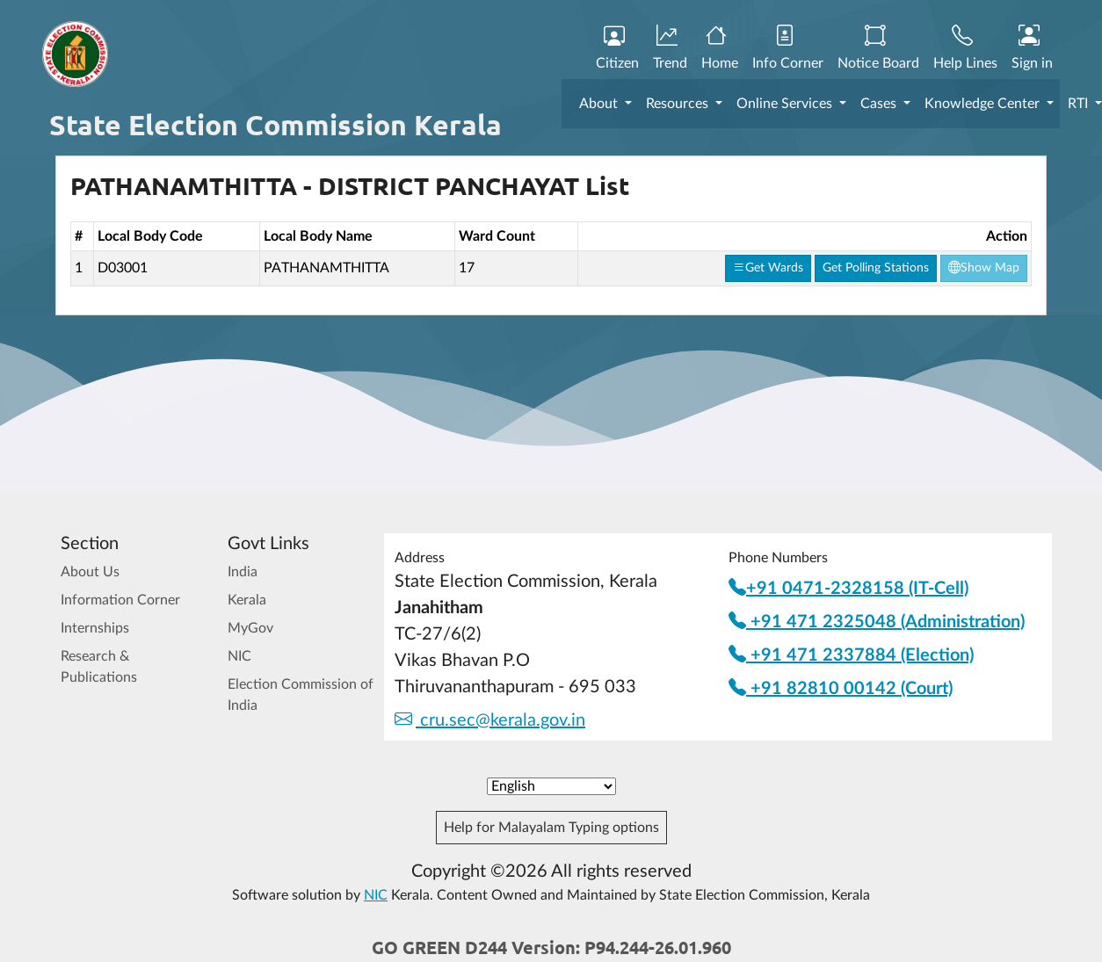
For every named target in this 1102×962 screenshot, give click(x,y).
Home (719, 48)
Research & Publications (99, 666)
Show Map (983, 268)
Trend (670, 48)
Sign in (1032, 48)
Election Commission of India (300, 694)
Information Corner (120, 600)
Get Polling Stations (876, 268)
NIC (239, 656)
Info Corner (787, 48)
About (600, 104)
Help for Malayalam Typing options (551, 828)
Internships (95, 628)
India (242, 572)
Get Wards (768, 268)
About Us (90, 572)
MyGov (250, 628)
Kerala (247, 600)
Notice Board (878, 48)
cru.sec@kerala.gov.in (490, 720)
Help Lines (965, 48)
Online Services (786, 104)
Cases (880, 104)
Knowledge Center (983, 104)
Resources (679, 104)
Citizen (617, 48)
